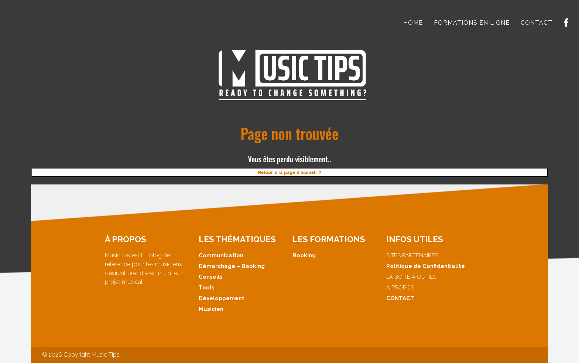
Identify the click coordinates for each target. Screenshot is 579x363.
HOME (413, 22)
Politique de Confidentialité (425, 266)
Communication (221, 255)
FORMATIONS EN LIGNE (472, 22)
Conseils (211, 277)
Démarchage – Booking (232, 266)
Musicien (211, 309)
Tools (207, 287)
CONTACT (536, 22)
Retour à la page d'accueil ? (289, 172)
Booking (304, 255)
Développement (221, 298)
